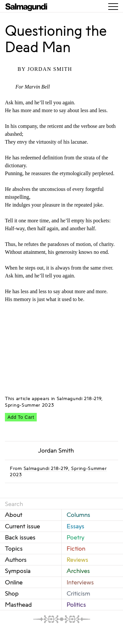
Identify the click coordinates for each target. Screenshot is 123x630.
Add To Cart (21, 417)
